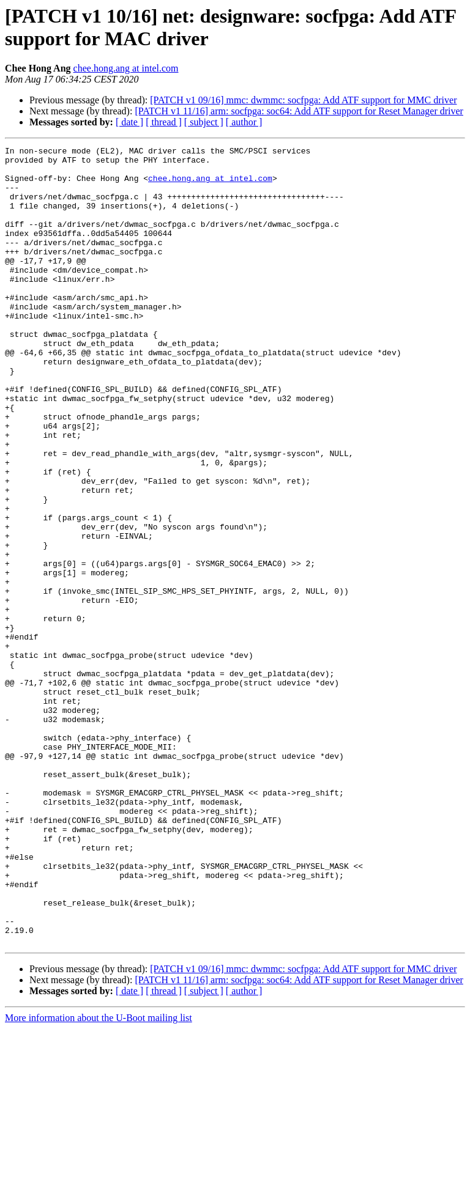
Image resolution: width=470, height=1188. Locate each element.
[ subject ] (203, 122)
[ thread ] (164, 122)
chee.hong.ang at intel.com (126, 68)
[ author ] (244, 122)
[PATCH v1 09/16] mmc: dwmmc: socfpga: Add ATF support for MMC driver (303, 100)
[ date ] (129, 122)
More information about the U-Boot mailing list (98, 1177)
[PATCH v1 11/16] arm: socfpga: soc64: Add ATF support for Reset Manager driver (299, 111)
